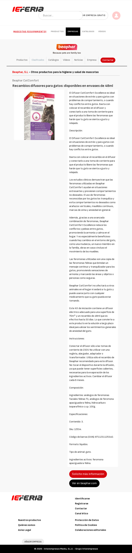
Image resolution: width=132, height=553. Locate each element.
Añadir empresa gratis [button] (91, 15)
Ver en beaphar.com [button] (84, 483)
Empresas (73, 31)
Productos (57, 31)
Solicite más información (88, 474)
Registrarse (81, 503)
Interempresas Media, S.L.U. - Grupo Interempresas (71, 548)
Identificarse (82, 498)
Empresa (91, 60)
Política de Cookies (86, 525)
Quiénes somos (26, 525)
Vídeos (102, 31)
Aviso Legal (24, 530)
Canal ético (81, 513)
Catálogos (88, 31)
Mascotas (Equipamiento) (29, 31)
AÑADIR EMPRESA (33, 541)
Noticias (78, 60)
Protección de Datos (87, 520)
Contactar (108, 60)
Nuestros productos (29, 520)
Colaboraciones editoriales (90, 530)
